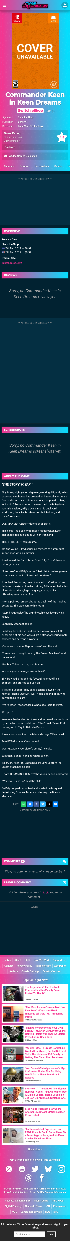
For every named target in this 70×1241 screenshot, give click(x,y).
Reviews (24, 166)
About (17, 960)
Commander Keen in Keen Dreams (35, 102)
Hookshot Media (20, 1188)
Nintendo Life (23, 1200)
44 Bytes (11, 1192)
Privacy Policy (24, 965)
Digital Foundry (13, 1206)
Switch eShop (25, 117)
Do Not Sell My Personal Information (48, 1192)
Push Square (41, 1200)
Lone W (22, 121)
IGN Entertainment (48, 1188)
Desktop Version (52, 971)
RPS (55, 1211)
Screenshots (42, 166)
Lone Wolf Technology (30, 126)
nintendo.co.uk (12, 262)
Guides (58, 166)
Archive (13, 971)
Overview (9, 166)
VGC (14, 1211)
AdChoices (22, 1192)
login (46, 892)
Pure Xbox (57, 1200)
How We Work (41, 960)
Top (8, 960)
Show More (35, 1149)
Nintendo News (33, 1206)
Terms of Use (43, 965)
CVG (47, 1211)
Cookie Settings (30, 971)
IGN (48, 1206)
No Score (10, 147)
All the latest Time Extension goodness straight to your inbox (35, 1226)
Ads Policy (60, 965)
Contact (8, 965)
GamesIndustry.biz (31, 1211)
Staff (27, 960)
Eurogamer (59, 1206)
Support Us (59, 960)
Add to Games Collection (20, 156)
